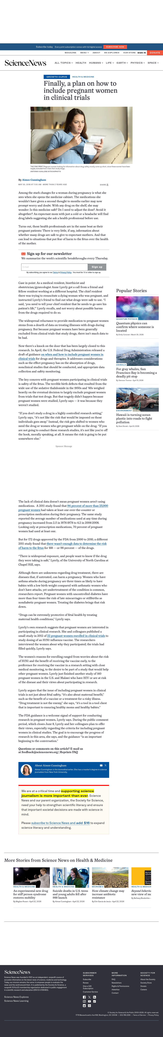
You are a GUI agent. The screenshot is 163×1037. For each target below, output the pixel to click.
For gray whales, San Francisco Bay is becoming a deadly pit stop (136, 373)
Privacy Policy (65, 272)
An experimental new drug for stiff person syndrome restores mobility (30, 894)
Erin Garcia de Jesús (102, 901)
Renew (85, 983)
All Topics (64, 63)
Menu (84, 53)
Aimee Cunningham (34, 180)
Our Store (129, 53)
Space (153, 63)
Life (110, 63)
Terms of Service (139, 1015)
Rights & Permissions (120, 986)
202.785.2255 (125, 1015)
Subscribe (87, 979)
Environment (124, 411)
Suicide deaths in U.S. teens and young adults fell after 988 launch (70, 894)
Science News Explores (16, 996)
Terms (55, 272)
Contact (115, 993)
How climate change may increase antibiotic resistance (108, 894)
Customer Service (90, 992)
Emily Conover (124, 335)
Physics (138, 63)
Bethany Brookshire (142, 898)
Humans (96, 63)
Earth (122, 63)
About (96, 53)
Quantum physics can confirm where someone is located (135, 327)
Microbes (97, 887)
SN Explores (111, 53)
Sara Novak (123, 426)
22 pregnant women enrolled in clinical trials (76, 636)
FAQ (113, 979)
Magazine (70, 53)
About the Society (147, 979)
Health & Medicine (83, 77)
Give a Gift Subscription (88, 987)
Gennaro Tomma (125, 380)
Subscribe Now (115, 47)
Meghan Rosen (22, 901)
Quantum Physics (126, 319)
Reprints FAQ (69, 752)
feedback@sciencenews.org (40, 752)
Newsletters (117, 983)
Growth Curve (56, 77)
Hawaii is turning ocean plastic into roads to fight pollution (134, 419)
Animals (121, 365)
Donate (155, 52)
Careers (143, 989)
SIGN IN (141, 53)
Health (81, 63)
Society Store (146, 983)
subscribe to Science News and (60, 823)
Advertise (115, 989)
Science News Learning (16, 1000)
